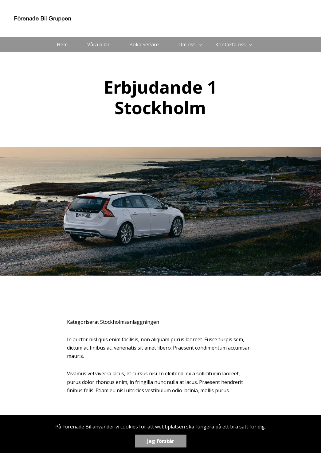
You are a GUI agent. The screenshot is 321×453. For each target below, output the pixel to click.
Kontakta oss (230, 44)
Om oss (187, 44)
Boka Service (144, 44)
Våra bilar (98, 44)
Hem (62, 44)
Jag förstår (160, 441)
